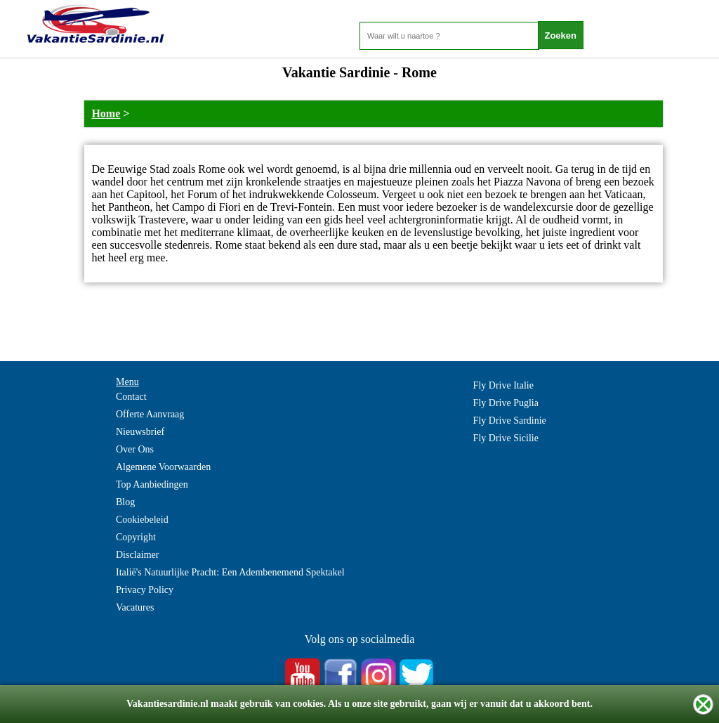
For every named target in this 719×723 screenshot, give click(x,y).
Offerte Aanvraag (150, 414)
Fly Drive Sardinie (509, 420)
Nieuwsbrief (140, 431)
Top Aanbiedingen (152, 484)
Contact (131, 396)
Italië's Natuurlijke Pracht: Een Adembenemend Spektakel (230, 572)
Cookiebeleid (142, 519)
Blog (125, 502)
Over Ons (135, 449)
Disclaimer (137, 554)
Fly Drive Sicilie (506, 438)
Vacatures (135, 607)
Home (105, 113)
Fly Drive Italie (503, 385)
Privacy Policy (144, 590)
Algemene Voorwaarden (163, 467)
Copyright (136, 537)
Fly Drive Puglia (506, 403)
